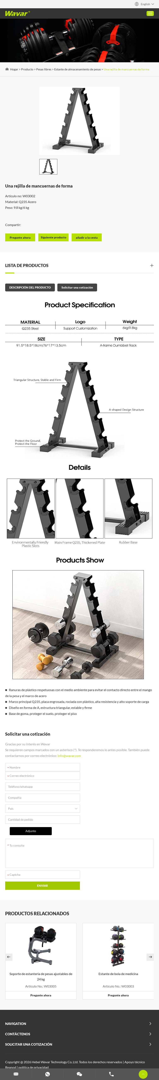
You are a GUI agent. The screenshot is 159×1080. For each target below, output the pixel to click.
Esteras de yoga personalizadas (103, 1061)
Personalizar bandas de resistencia (54, 1061)
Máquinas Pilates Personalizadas (30, 1050)
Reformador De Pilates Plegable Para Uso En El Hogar (44, 1044)
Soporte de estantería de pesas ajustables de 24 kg (41, 934)
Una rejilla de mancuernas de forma (126, 69)
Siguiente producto (53, 237)
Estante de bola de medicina (118, 932)
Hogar (14, 69)
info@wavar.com (69, 755)
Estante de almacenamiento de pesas (77, 69)
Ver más (92, 1044)
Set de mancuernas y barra (105, 1055)
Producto (27, 69)
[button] (8, 915)
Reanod (10, 1026)
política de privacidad (33, 1026)
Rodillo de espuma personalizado (60, 1055)
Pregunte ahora (40, 953)
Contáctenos (17, 992)
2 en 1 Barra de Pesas (54, 1034)
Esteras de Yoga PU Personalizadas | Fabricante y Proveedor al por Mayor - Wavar (93, 1039)
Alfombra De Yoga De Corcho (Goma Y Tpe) (103, 1034)
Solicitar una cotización (77, 287)
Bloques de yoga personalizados (79, 1050)
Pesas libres (43, 69)
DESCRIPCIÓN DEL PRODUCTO (30, 287)
